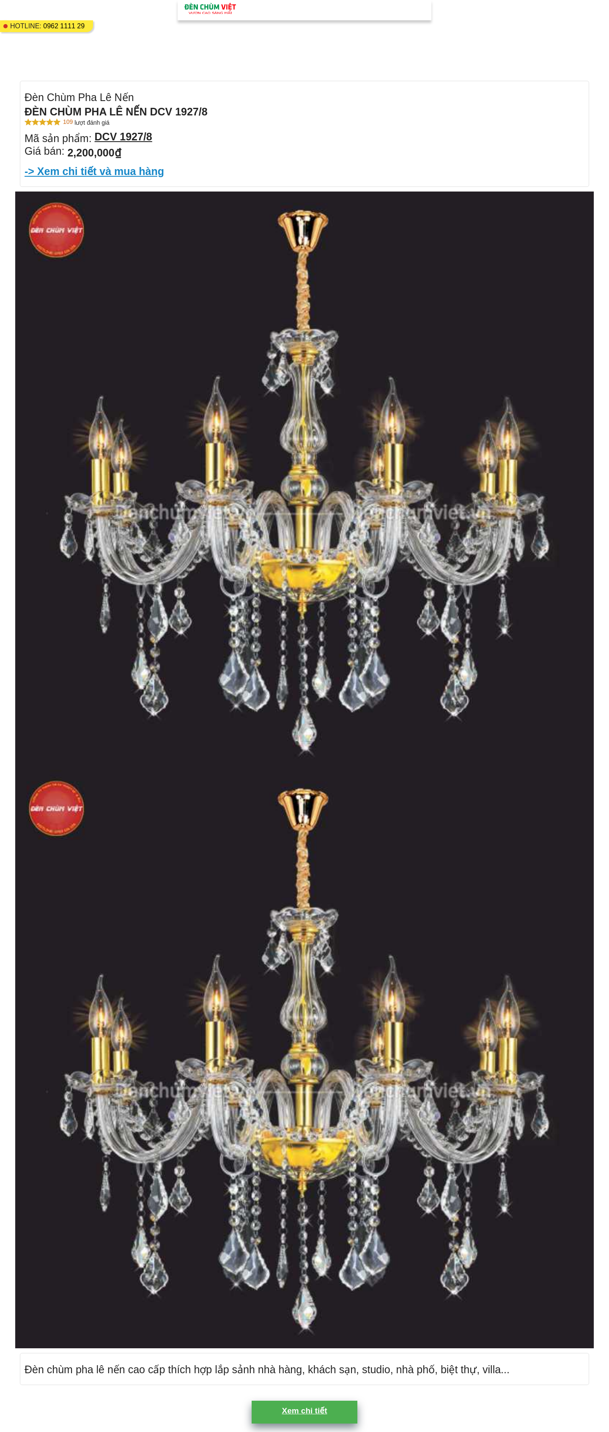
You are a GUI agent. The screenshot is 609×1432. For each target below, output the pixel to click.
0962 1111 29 (64, 26)
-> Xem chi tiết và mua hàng (94, 171)
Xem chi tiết (304, 1410)
